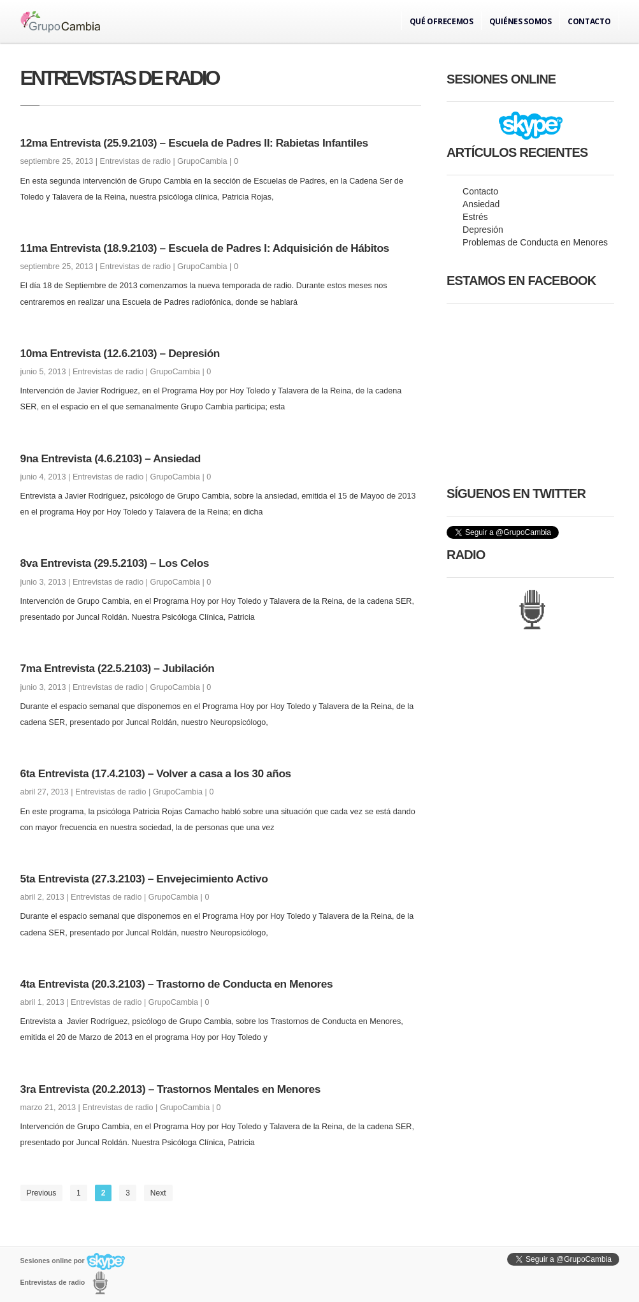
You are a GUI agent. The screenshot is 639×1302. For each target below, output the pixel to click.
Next (158, 1193)
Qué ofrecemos (441, 21)
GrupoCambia (202, 161)
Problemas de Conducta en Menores (535, 242)
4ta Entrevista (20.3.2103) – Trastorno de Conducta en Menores (176, 983)
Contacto (589, 21)
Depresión (483, 229)
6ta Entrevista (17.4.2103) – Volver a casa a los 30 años (155, 773)
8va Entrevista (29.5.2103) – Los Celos (115, 563)
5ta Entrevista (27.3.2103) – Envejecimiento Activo (144, 878)
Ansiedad (481, 204)
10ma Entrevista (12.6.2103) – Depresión (120, 353)
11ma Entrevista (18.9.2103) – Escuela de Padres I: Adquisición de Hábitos (204, 248)
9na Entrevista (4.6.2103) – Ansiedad (110, 458)
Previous (42, 1193)
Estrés (475, 217)
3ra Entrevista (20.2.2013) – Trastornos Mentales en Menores (170, 1089)
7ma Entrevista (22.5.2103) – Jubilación (117, 668)
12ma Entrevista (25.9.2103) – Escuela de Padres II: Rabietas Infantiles (194, 142)
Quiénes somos (520, 21)
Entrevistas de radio (135, 161)
